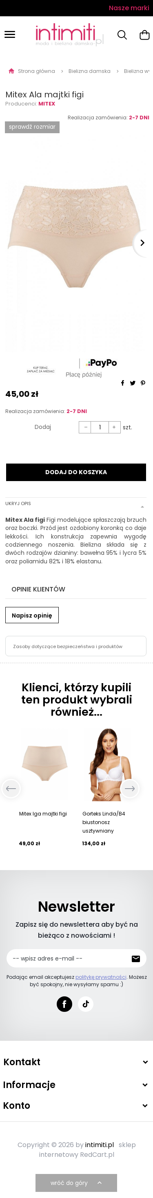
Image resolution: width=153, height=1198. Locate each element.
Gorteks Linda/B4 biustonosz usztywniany (103, 822)
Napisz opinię (32, 615)
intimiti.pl (99, 1145)
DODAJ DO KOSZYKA (76, 472)
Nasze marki (129, 8)
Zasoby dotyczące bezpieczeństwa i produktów (67, 646)
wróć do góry (77, 1183)
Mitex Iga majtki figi (43, 813)
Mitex (46, 104)
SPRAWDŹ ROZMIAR (32, 127)
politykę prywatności (100, 977)
